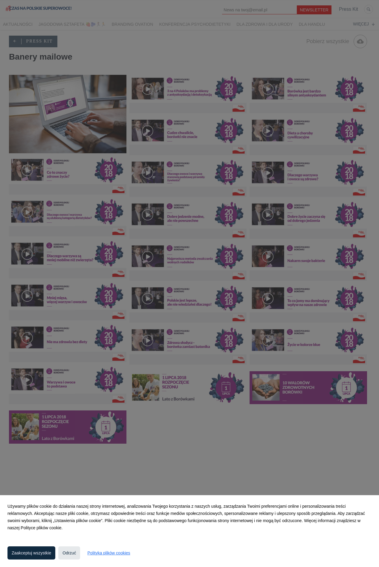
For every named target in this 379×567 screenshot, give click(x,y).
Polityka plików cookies (108, 553)
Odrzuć (69, 553)
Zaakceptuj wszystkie (31, 553)
